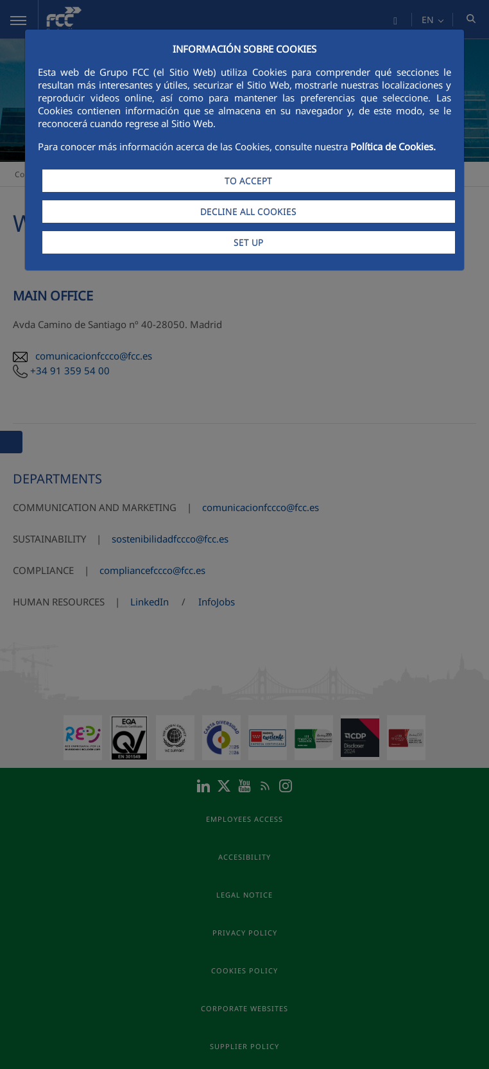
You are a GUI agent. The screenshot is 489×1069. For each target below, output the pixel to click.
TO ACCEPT (248, 181)
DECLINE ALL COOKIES (248, 211)
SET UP (248, 242)
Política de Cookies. (393, 146)
